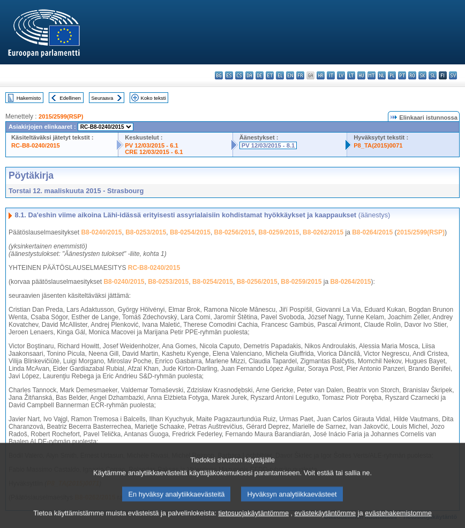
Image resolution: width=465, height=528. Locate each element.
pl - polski (392, 75)
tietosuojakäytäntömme (253, 520)
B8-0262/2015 (323, 232)
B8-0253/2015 (145, 232)
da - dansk (249, 75)
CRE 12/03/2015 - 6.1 (154, 152)
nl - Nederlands (382, 75)
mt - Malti (372, 75)
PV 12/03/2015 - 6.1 (151, 145)
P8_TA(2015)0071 (378, 145)
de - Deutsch (260, 75)
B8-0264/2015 (372, 232)
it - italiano (331, 75)
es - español (229, 75)
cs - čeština (239, 75)
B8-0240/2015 (101, 232)
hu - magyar (361, 75)
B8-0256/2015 (234, 232)
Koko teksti (153, 98)
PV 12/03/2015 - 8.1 (268, 145)
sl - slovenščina (433, 75)
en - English (290, 75)
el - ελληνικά (280, 75)
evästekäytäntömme (325, 520)
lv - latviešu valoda (341, 75)
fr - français (300, 75)
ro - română (412, 75)
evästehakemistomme (398, 520)
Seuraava (102, 98)
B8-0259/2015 (278, 232)
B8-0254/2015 (190, 232)
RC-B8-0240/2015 (35, 145)
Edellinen (69, 98)
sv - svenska (453, 75)
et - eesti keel (270, 75)
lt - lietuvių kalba (351, 75)
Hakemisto (29, 98)
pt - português (402, 75)
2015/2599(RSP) (61, 116)
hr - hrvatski (321, 75)
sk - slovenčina (422, 75)
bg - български (219, 75)
